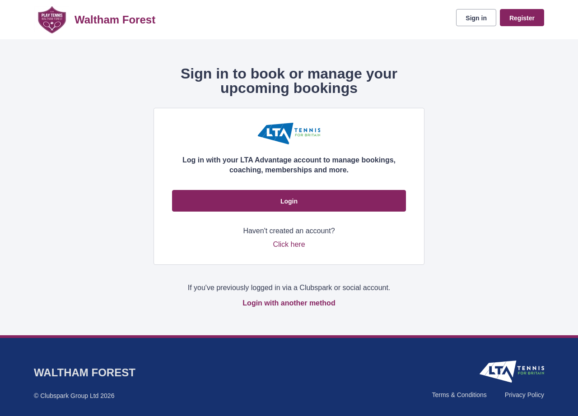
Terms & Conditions (459, 394)
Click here (289, 244)
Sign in (476, 18)
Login (289, 201)
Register (522, 18)
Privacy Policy (524, 394)
